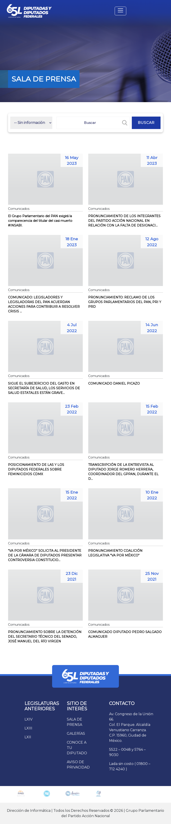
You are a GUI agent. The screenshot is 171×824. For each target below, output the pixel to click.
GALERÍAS (76, 733)
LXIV (28, 719)
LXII (27, 737)
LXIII (28, 728)
